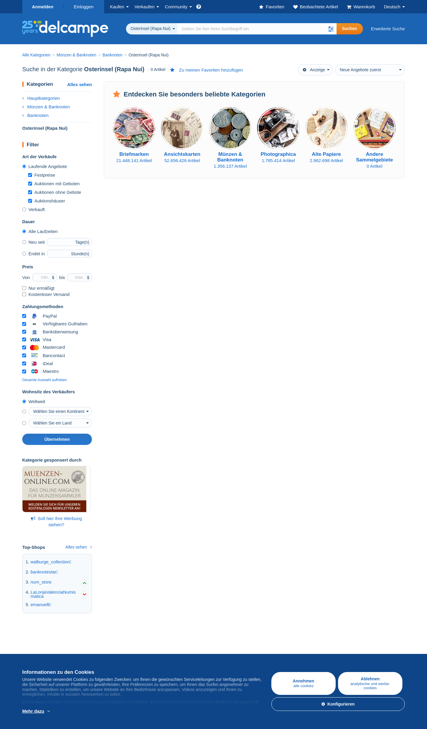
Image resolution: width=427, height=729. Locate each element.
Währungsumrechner (362, 642)
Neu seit (33, 242)
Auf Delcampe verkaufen (110, 642)
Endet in (33, 253)
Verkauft (33, 209)
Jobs (221, 655)
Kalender (159, 655)
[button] (330, 28)
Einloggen (84, 6)
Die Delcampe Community (175, 642)
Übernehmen (57, 439)
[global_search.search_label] (257, 28)
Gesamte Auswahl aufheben (44, 380)
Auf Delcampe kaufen (43, 642)
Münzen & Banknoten (46, 106)
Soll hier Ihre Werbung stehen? (56, 521)
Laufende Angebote (44, 166)
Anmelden (43, 6)
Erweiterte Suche (388, 28)
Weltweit (33, 401)
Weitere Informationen (60, 711)
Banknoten (35, 115)
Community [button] (176, 6)
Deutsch (392, 6)
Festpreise (41, 175)
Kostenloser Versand (45, 294)
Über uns (223, 642)
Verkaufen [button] (145, 6)
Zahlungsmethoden (296, 655)
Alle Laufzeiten (40, 231)
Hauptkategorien (41, 98)
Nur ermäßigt (38, 288)
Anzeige (314, 69)
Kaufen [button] (117, 6)
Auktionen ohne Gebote (54, 192)
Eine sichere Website (298, 642)
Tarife (91, 655)
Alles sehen (79, 84)
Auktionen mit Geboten (54, 183)
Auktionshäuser (46, 200)
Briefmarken (34, 655)
